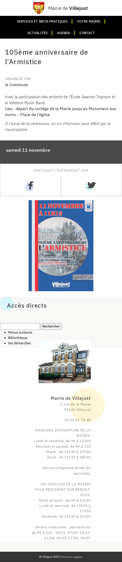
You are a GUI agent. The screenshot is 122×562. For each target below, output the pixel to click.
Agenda (63, 33)
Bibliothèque (17, 338)
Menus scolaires (20, 332)
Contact (87, 33)
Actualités (37, 33)
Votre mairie (89, 21)
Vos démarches (19, 343)
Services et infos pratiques (42, 21)
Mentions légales (72, 557)
